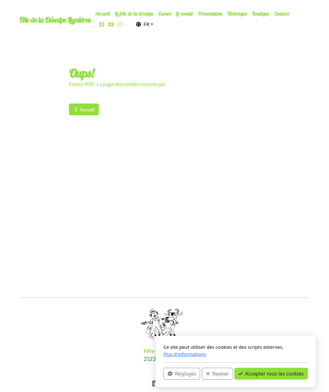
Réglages (110, 373)
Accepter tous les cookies (200, 373)
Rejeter (146, 373)
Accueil (84, 109)
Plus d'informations (113, 354)
